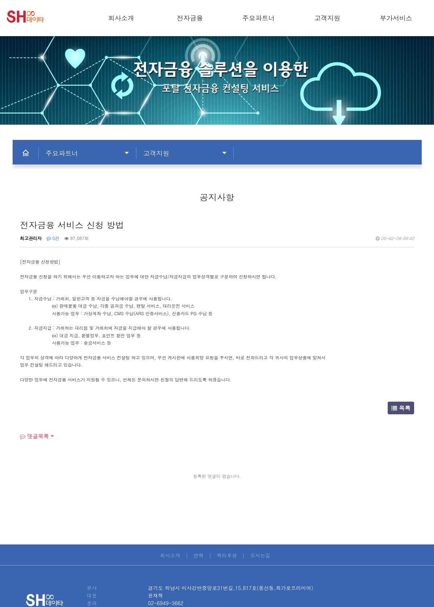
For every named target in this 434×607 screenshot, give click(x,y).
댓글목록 (34, 436)
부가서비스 (396, 17)
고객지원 (327, 17)
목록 (400, 408)
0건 (53, 238)
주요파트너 (258, 17)
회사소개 (121, 17)
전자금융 (190, 17)
